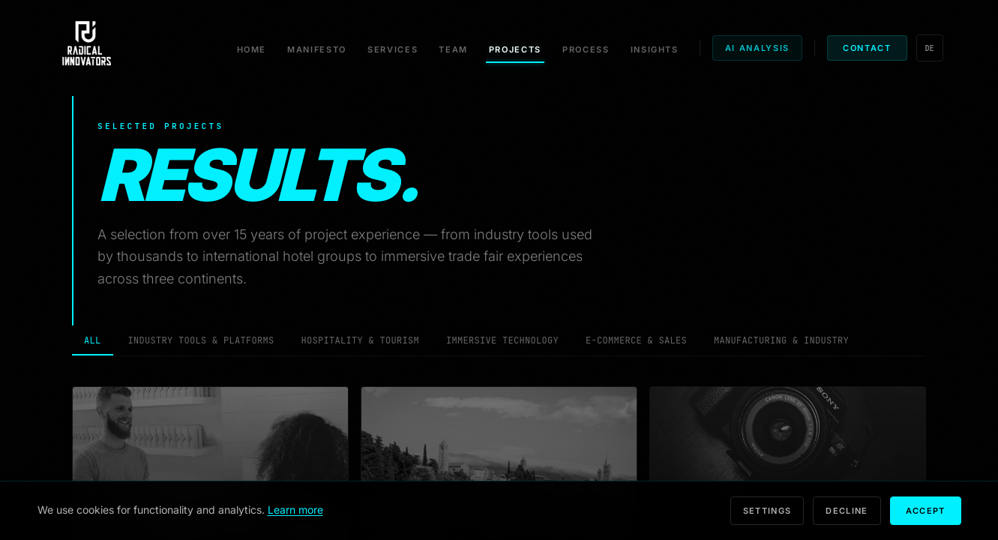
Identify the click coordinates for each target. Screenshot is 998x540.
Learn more (295, 509)
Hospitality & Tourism (360, 340)
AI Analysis (757, 48)
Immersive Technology (502, 340)
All (92, 345)
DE (929, 48)
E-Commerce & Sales (636, 340)
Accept (926, 511)
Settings (767, 511)
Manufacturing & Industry (781, 340)
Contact (867, 48)
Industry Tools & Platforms (201, 340)
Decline (847, 511)
